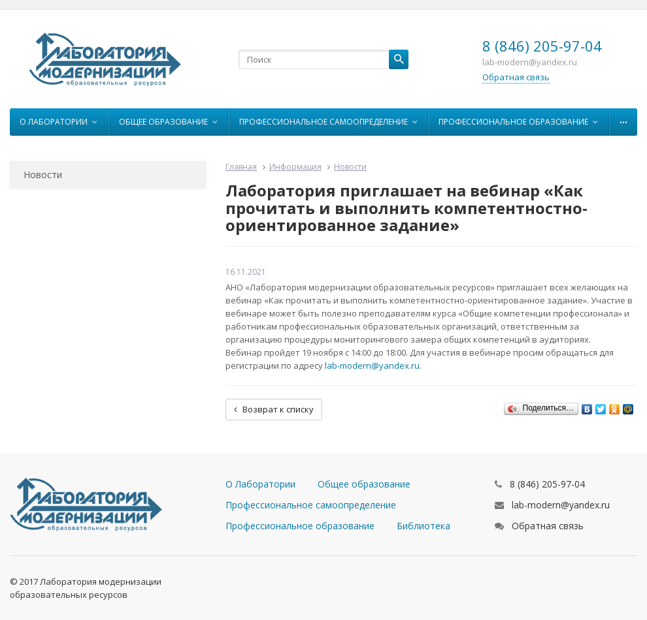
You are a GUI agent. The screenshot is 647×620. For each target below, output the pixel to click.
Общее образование (168, 121)
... (623, 119)
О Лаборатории (58, 121)
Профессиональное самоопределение (328, 121)
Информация (295, 166)
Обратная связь (516, 77)
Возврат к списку (274, 409)
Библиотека (423, 525)
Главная (241, 166)
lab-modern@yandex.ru (372, 365)
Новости (43, 174)
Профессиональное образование (518, 121)
